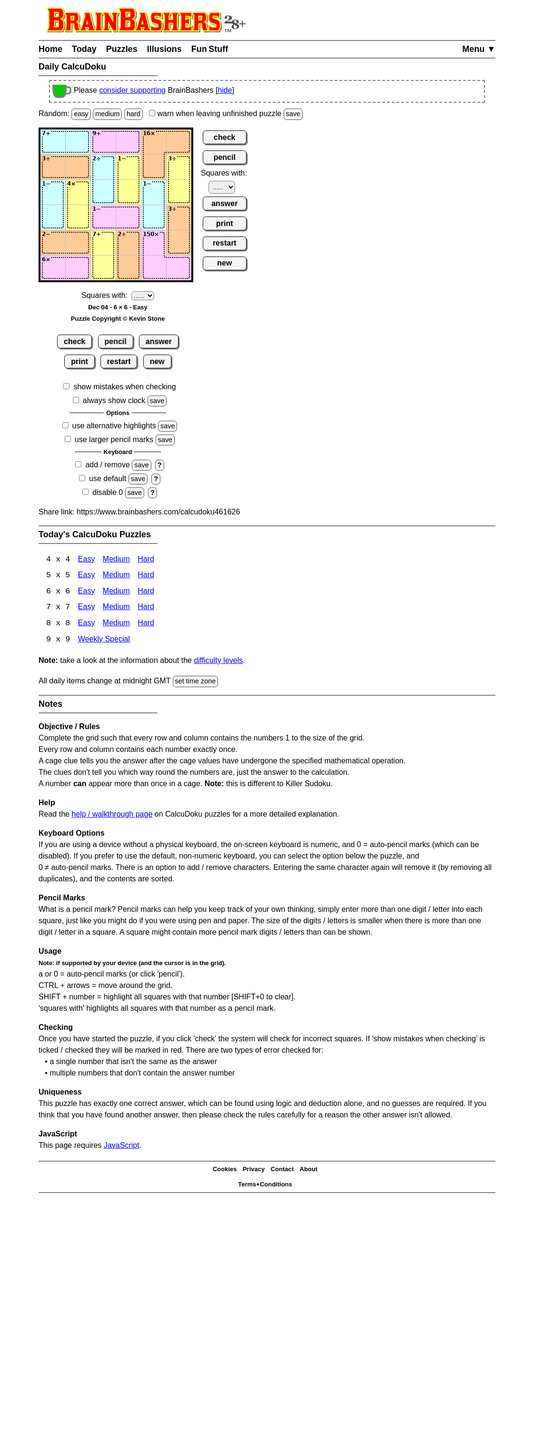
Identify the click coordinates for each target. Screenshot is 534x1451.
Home (50, 49)
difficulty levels (218, 662)
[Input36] (179, 192)
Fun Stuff (209, 49)
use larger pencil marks (114, 439)
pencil (116, 341)
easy (81, 114)
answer (159, 341)
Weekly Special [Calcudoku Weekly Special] (104, 641)
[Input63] (103, 268)
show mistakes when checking (124, 387)
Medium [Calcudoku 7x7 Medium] (116, 608)
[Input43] (103, 217)
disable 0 (107, 492)
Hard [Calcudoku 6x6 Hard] (146, 592)
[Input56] (179, 242)
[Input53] (103, 242)
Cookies (225, 1170)
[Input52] (78, 242)
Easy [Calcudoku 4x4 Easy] (86, 560)
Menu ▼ (478, 49)
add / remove (107, 465)
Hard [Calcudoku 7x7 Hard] (146, 608)
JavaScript (121, 1146)
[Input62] (78, 268)
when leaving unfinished (226, 113)
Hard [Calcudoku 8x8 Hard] (146, 625)
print (79, 361)
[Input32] (78, 192)
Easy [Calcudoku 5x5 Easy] (86, 576)
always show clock (114, 400)
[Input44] (128, 217)
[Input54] (128, 242)
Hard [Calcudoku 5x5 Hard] (146, 576)
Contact (282, 1170)
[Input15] (153, 141)
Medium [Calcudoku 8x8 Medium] (116, 625)
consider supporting (132, 90)
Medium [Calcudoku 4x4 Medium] (116, 560)
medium (107, 114)
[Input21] (52, 167)
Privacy (254, 1170)
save (293, 114)
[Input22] (78, 167)
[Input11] (52, 141)
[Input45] (153, 217)
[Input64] (128, 268)
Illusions (164, 49)
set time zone (195, 682)
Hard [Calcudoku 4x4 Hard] (146, 560)
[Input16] (179, 141)
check (74, 341)
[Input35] (153, 192)
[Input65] (153, 268)
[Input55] (153, 242)
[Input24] (128, 167)
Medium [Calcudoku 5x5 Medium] (116, 576)
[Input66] (179, 268)
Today (84, 49)
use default (107, 478)
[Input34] (128, 192)
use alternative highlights (114, 426)
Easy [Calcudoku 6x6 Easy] (86, 592)
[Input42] (78, 217)
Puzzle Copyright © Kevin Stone (118, 318)
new (157, 361)
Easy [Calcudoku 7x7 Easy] (86, 608)
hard (133, 114)
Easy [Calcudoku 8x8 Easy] (86, 625)
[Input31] (52, 192)
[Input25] (153, 167)
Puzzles (122, 49)
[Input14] (128, 141)
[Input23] (103, 167)
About (309, 1170)
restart (119, 361)
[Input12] (78, 141)
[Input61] (52, 268)
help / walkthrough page (111, 815)
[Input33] (103, 192)
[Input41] (52, 217)
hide (225, 90)
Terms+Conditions (265, 1185)
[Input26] (179, 167)
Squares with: (104, 295)
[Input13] (103, 141)
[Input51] (52, 242)
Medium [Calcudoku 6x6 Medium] (116, 592)
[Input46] (179, 217)
